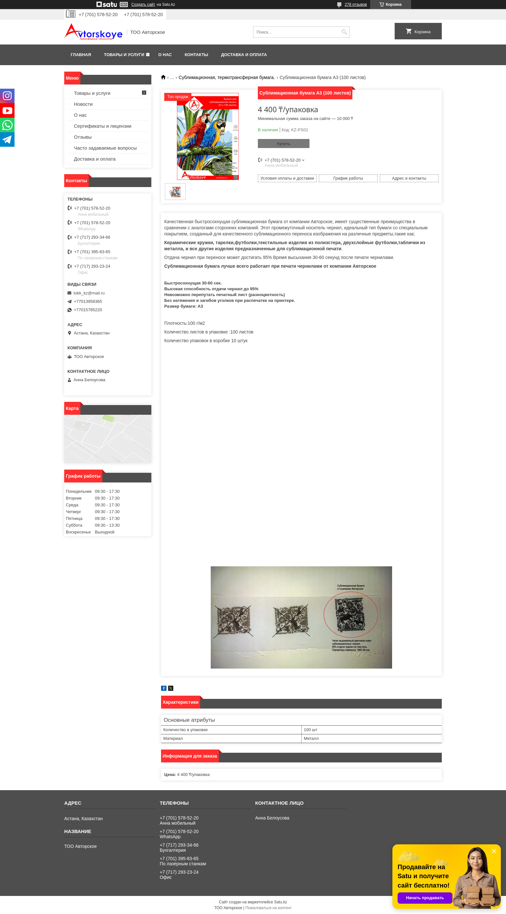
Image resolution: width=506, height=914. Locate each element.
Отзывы (83, 137)
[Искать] (344, 32)
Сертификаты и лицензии (102, 126)
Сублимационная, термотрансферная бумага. (227, 77)
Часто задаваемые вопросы (105, 148)
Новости (83, 104)
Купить (283, 143)
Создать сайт (143, 4)
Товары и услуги (124, 54)
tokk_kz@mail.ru (89, 293)
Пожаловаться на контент (268, 908)
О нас (165, 54)
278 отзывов (356, 4)
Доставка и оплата (244, 54)
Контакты (196, 54)
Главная (81, 54)
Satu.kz (280, 902)
